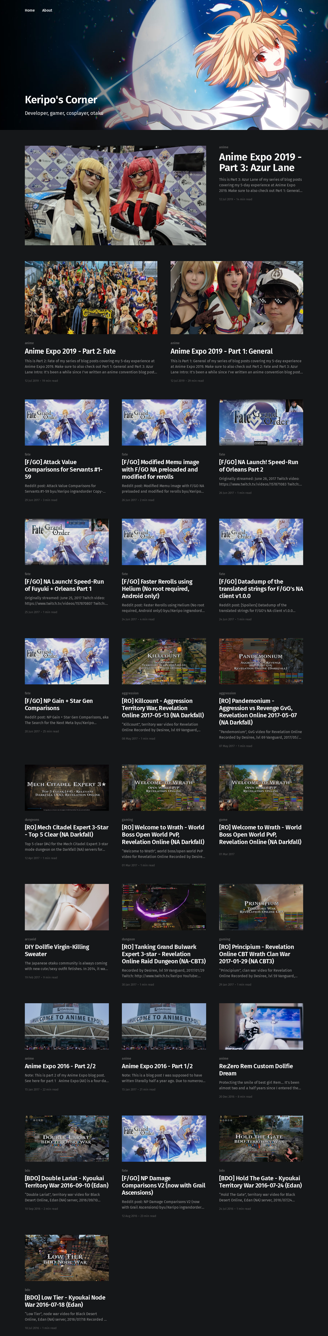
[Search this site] (300, 10)
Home (30, 10)
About (47, 10)
